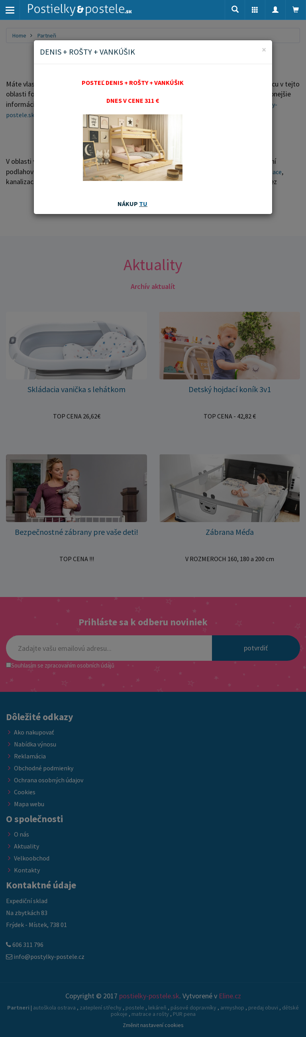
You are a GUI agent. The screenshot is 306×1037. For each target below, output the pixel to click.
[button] (255, 10)
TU (143, 204)
